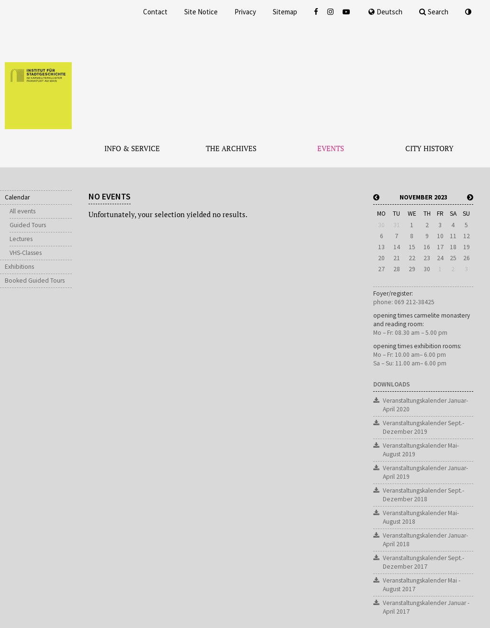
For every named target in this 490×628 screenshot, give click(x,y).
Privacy (245, 11)
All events (22, 211)
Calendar (17, 197)
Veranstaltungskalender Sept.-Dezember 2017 (423, 562)
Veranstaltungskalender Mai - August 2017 (421, 584)
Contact (155, 11)
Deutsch (385, 11)
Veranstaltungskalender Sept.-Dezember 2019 (423, 427)
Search (433, 11)
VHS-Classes (26, 253)
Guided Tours (28, 225)
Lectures (21, 239)
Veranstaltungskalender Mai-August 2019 (421, 449)
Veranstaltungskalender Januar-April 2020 (425, 405)
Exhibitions (19, 267)
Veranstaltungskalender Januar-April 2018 (425, 539)
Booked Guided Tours (35, 280)
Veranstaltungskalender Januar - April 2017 (426, 607)
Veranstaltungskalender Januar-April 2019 (425, 472)
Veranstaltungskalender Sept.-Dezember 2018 (423, 494)
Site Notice (201, 11)
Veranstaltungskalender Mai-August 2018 (421, 517)
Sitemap (285, 11)
